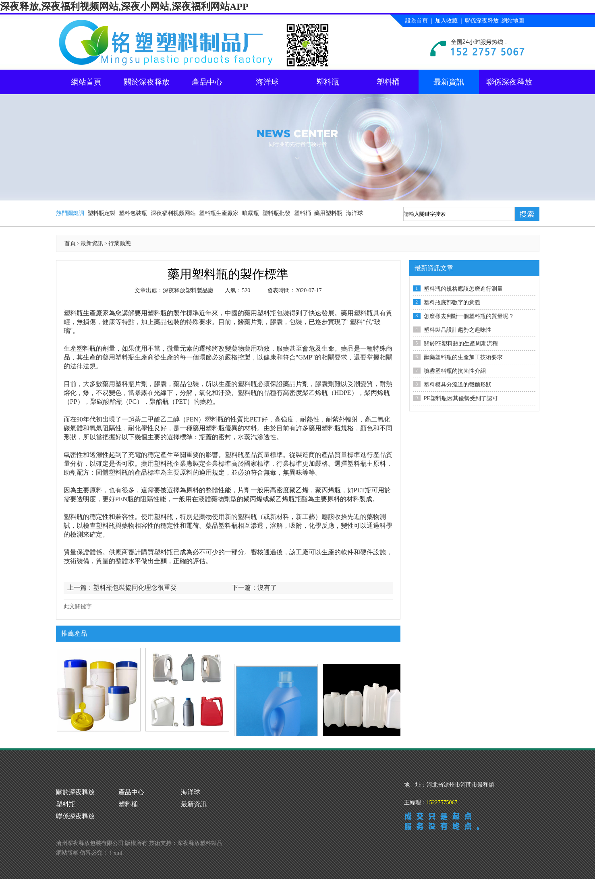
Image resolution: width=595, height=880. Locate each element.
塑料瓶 (327, 82)
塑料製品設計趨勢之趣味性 (457, 330)
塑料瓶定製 (101, 213)
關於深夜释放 (147, 82)
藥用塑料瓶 (328, 213)
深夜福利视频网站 (173, 213)
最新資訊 (448, 82)
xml (118, 841)
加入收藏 (446, 21)
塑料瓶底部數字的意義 (452, 303)
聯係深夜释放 (482, 21)
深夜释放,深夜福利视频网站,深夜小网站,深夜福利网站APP (124, 6)
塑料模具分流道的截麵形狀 (457, 385)
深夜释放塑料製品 (199, 831)
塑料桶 (388, 82)
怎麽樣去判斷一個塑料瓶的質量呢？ (469, 316)
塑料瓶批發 (276, 213)
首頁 (70, 243)
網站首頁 (86, 82)
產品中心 (207, 82)
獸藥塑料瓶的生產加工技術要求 (463, 357)
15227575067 (442, 802)
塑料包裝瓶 (133, 213)
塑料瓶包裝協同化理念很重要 (135, 587)
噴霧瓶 (250, 213)
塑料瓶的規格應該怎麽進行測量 (463, 289)
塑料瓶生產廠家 (218, 213)
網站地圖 (513, 21)
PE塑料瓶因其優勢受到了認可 (461, 398)
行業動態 (119, 243)
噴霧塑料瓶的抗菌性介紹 (455, 371)
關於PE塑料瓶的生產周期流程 (461, 344)
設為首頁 (416, 21)
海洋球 (267, 82)
